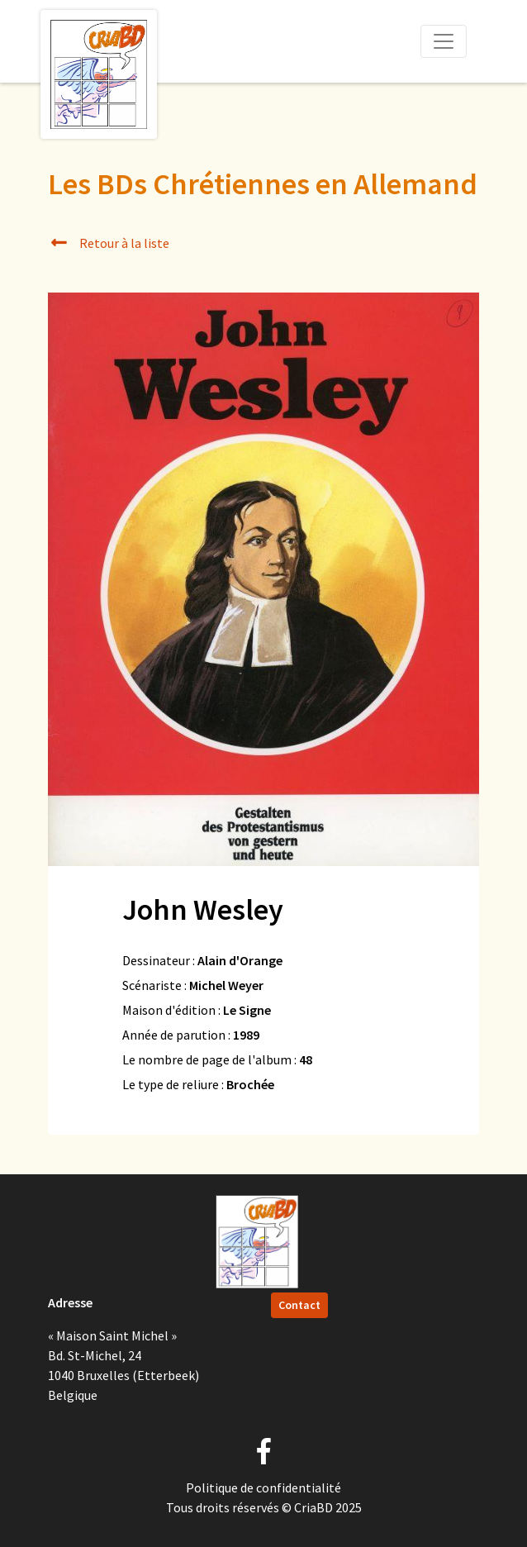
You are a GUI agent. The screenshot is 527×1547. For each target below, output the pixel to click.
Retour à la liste (108, 243)
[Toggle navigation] (443, 41)
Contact (299, 1304)
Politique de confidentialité (263, 1487)
